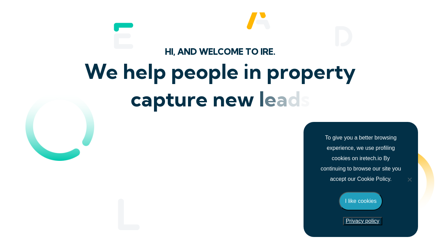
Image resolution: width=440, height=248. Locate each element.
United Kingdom (220, 140)
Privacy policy (363, 221)
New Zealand (220, 173)
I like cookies (361, 201)
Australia (220, 205)
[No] (409, 179)
